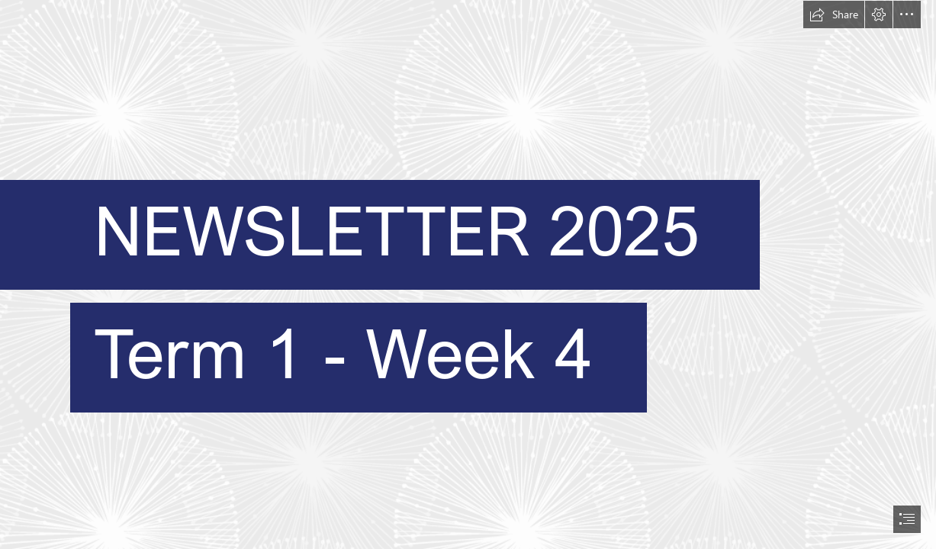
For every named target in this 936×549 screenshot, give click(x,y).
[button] (833, 14)
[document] (468, 274)
